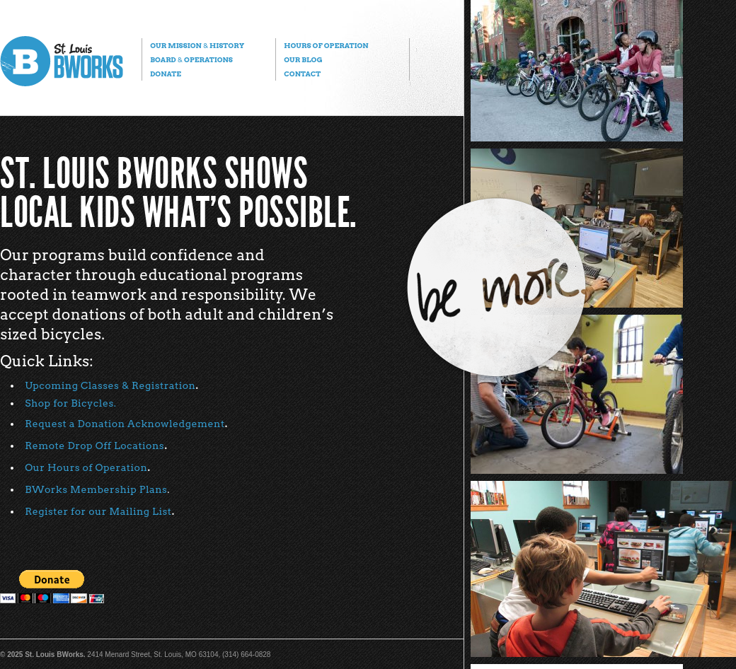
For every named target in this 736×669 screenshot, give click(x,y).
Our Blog (303, 59)
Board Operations (191, 59)
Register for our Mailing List (98, 511)
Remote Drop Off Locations (94, 445)
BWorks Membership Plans (96, 489)
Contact (302, 73)
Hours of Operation (326, 45)
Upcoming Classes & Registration (110, 385)
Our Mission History (197, 45)
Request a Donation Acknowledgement (124, 423)
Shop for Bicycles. (70, 403)
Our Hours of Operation (86, 467)
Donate (165, 73)
